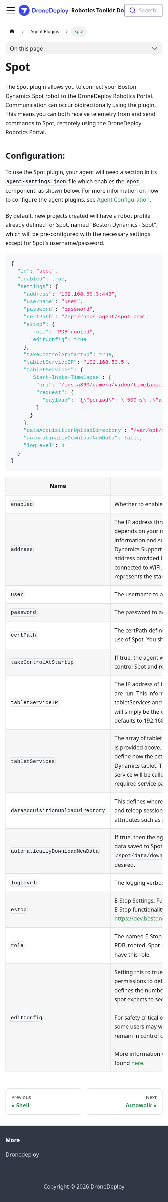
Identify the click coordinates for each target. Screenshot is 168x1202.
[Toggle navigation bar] (11, 10)
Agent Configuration (123, 199)
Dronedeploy (22, 1154)
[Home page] (12, 31)
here (137, 1063)
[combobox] (143, 10)
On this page (26, 48)
